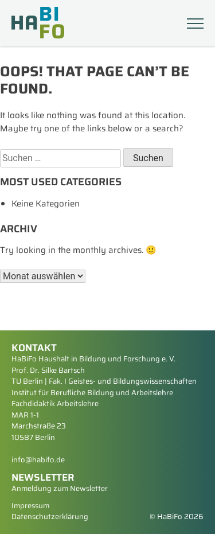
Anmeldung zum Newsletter (59, 488)
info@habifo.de (38, 460)
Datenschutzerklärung (49, 516)
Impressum (30, 506)
